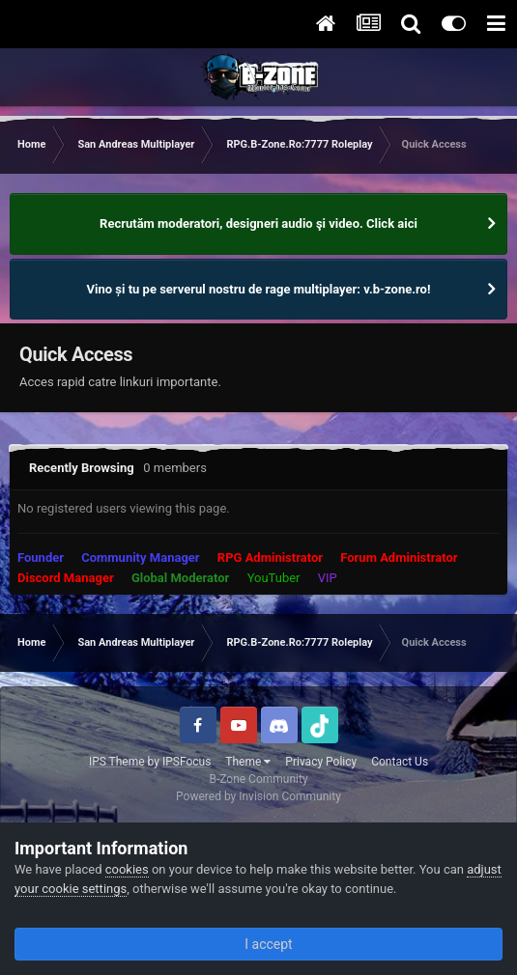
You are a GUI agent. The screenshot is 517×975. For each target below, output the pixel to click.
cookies (127, 869)
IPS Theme (117, 761)
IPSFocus (186, 761)
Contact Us (399, 761)
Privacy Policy (321, 761)
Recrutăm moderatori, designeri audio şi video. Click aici (258, 223)
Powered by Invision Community (258, 796)
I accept (258, 944)
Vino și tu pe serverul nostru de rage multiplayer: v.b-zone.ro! (259, 289)
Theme (248, 761)
